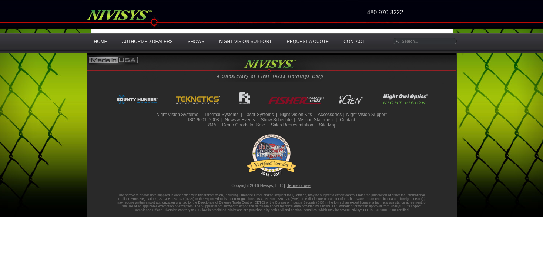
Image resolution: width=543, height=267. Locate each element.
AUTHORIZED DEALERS (147, 41)
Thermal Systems (221, 114)
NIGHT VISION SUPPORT (245, 41)
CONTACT (354, 41)
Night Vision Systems (177, 114)
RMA (212, 125)
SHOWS (196, 41)
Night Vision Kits (295, 114)
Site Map (327, 125)
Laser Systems (259, 114)
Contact (347, 119)
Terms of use (299, 185)
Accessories (330, 114)
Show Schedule (276, 119)
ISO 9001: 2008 (203, 119)
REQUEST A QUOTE (307, 41)
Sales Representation (292, 125)
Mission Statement (316, 119)
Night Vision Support (366, 114)
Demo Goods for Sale (243, 125)
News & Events (240, 119)
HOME (100, 41)
